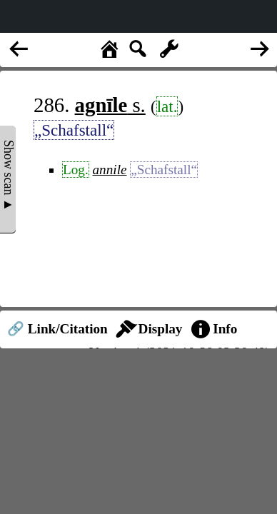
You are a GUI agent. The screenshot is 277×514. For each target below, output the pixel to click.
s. (110, 105)
